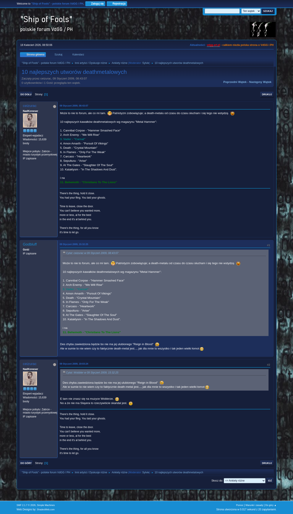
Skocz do (217, 480)
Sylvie (145, 63)
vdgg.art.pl (213, 45)
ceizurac (30, 106)
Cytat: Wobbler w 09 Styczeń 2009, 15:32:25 (92, 372)
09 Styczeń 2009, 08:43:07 (74, 105)
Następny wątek (260, 82)
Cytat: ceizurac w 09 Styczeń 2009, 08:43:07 (92, 253)
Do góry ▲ (270, 505)
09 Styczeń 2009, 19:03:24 (74, 363)
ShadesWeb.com (46, 509)
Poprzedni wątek (234, 82)
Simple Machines (46, 505)
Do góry (26, 463)
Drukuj (267, 94)
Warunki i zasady (254, 505)
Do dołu (26, 94)
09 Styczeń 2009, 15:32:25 (74, 244)
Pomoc (239, 505)
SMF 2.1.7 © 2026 (26, 505)
